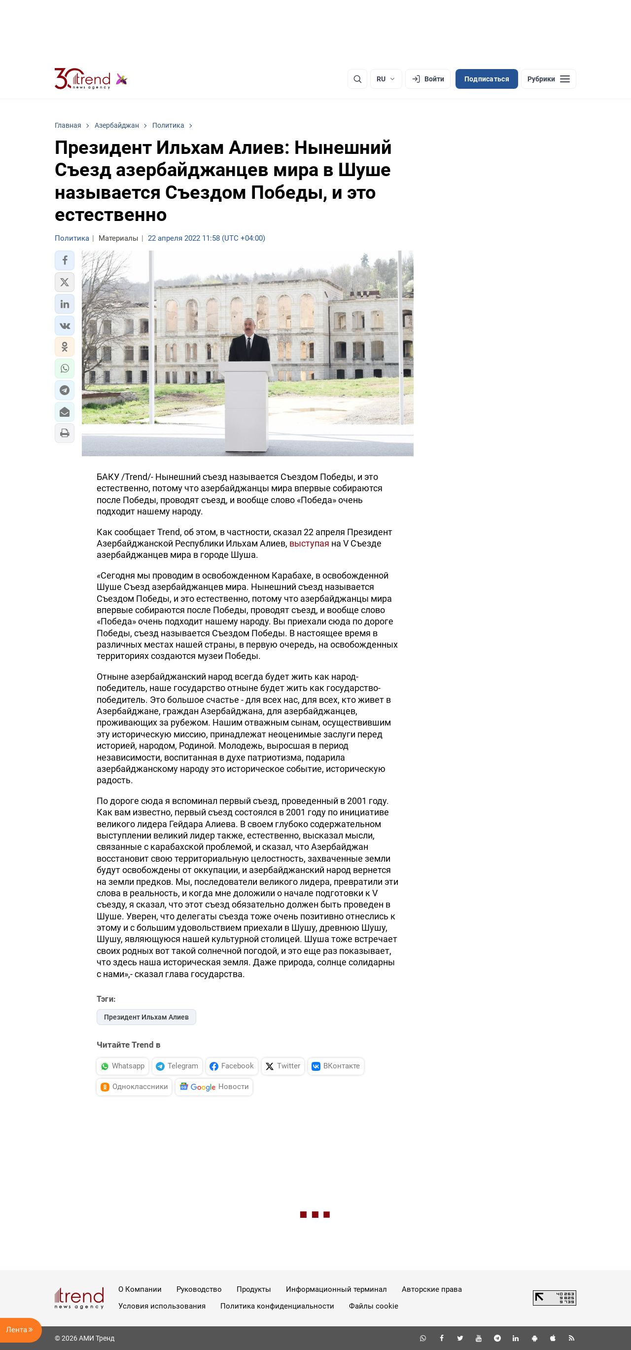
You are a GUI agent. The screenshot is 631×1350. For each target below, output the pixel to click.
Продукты (254, 1289)
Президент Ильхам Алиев (146, 1017)
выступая (309, 543)
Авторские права (432, 1289)
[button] (64, 260)
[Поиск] (357, 79)
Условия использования (162, 1306)
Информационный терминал (336, 1289)
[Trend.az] (91, 79)
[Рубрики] (548, 79)
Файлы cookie (373, 1306)
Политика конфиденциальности (277, 1306)
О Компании (140, 1289)
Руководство (199, 1289)
